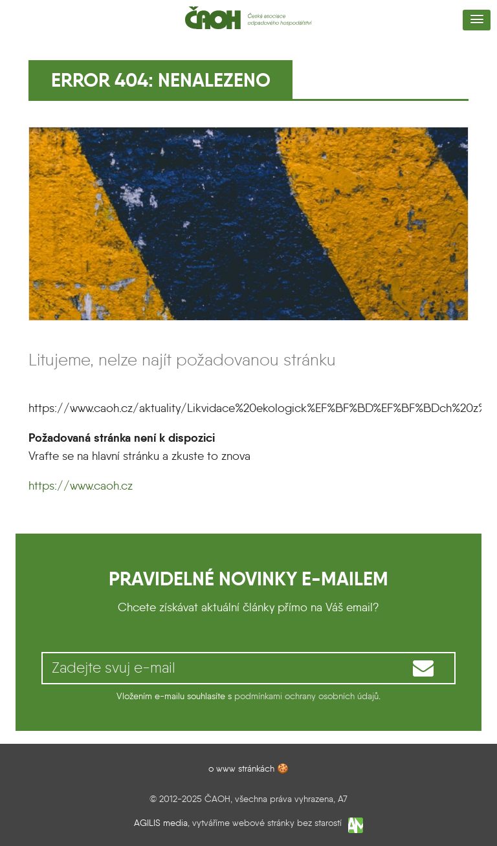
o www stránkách (241, 768)
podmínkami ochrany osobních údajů (306, 696)
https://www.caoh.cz (80, 486)
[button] (477, 20)
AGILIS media (161, 823)
